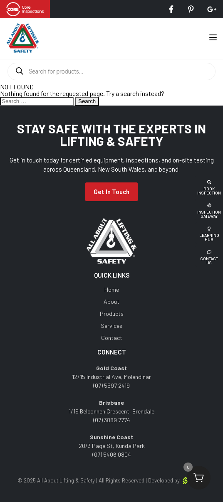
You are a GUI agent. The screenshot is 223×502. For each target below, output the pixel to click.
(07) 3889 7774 (111, 419)
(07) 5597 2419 (111, 385)
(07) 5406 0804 (111, 454)
